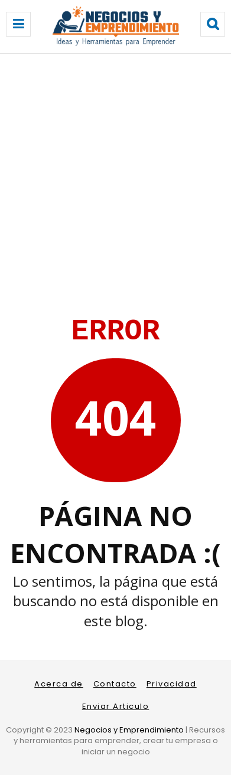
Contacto (114, 683)
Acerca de (58, 683)
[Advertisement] (115, 175)
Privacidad (172, 683)
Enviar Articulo (115, 706)
